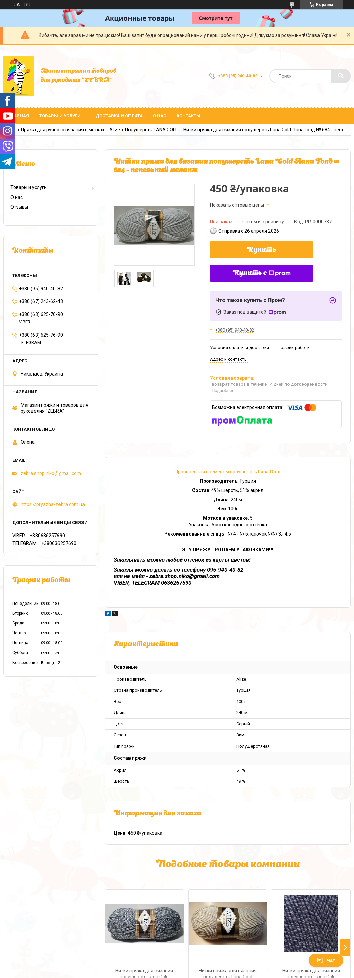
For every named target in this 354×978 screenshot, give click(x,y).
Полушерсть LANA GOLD (152, 129)
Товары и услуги (60, 115)
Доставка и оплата (119, 115)
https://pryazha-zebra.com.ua (53, 504)
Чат (326, 960)
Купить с (262, 273)
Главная (18, 115)
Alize (114, 129)
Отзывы (19, 207)
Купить (261, 250)
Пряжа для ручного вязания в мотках (62, 129)
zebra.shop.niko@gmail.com (51, 473)
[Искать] (341, 76)
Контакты (188, 115)
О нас (159, 115)
